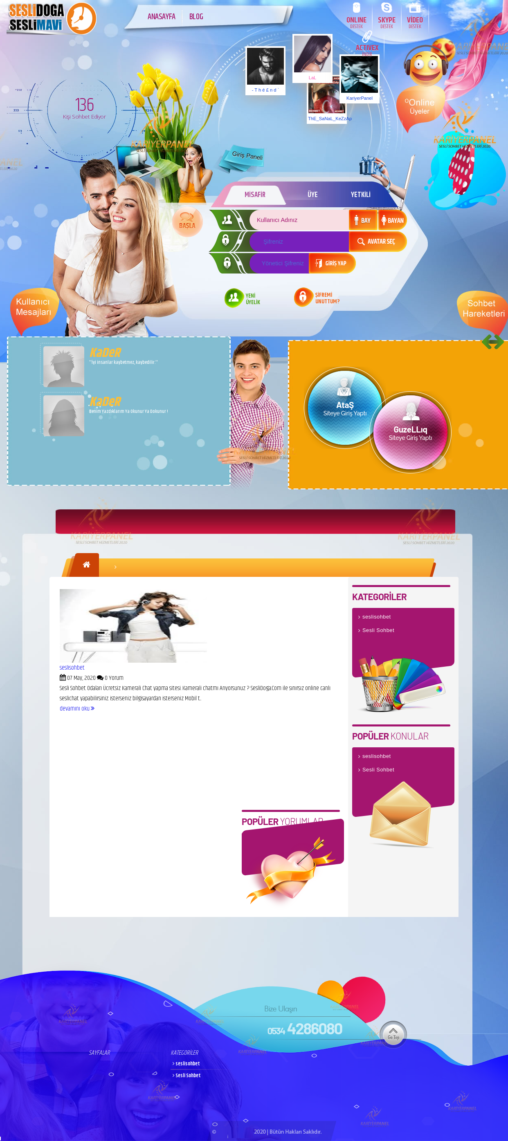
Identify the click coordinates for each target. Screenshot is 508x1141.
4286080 (304, 1028)
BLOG (196, 17)
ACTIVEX (367, 50)
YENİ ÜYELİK (253, 299)
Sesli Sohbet (378, 630)
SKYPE (387, 22)
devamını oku (77, 709)
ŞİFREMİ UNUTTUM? (327, 298)
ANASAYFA (161, 17)
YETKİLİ (361, 195)
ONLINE (356, 22)
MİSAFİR (255, 195)
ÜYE (313, 195)
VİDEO (415, 22)
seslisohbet (72, 668)
